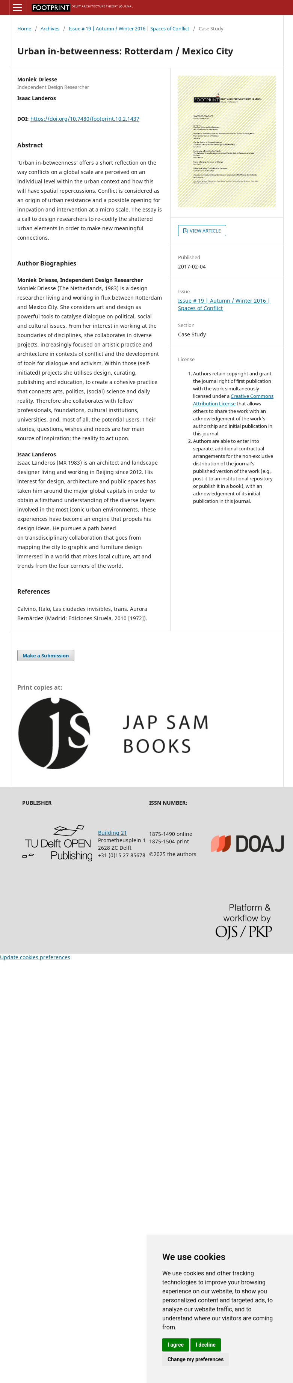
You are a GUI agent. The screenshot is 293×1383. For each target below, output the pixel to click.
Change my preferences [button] (196, 1359)
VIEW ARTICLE (205, 230)
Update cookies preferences (35, 957)
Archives (50, 28)
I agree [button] (176, 1345)
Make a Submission (46, 655)
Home (24, 28)
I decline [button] (206, 1345)
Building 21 (112, 832)
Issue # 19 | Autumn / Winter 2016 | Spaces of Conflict (129, 28)
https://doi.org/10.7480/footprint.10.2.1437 (84, 118)
